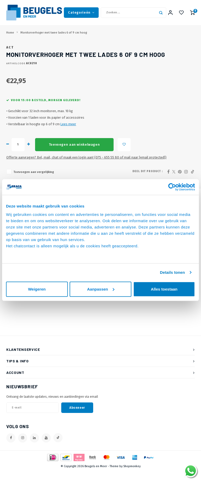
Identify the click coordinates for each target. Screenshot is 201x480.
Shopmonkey (132, 475)
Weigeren (37, 289)
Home (10, 33)
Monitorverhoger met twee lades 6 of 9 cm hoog (53, 33)
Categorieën (81, 13)
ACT (10, 56)
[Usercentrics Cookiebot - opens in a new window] (172, 187)
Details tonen (172, 272)
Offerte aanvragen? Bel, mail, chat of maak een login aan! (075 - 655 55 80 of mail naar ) (86, 166)
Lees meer (68, 133)
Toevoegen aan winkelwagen (74, 153)
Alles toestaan (164, 289)
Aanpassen (100, 289)
